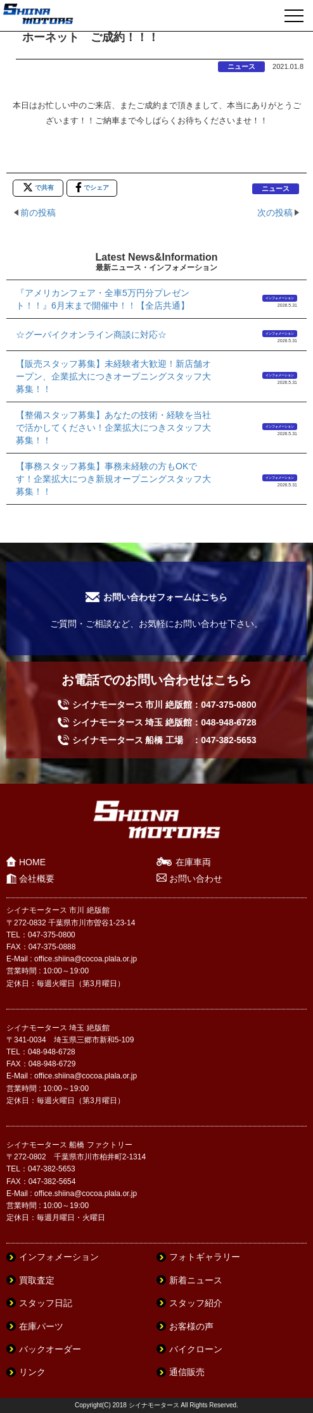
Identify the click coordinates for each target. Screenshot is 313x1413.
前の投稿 (38, 212)
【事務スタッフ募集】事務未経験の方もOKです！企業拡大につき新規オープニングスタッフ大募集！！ (113, 479)
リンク (32, 1372)
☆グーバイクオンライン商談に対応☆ (91, 335)
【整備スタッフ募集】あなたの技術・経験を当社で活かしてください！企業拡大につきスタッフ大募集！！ (113, 427)
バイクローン (195, 1349)
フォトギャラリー (204, 1257)
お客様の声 (191, 1326)
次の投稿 (275, 212)
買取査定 (36, 1280)
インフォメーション (279, 298)
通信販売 (187, 1372)
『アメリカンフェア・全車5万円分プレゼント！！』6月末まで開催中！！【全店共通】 (102, 299)
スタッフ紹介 (195, 1303)
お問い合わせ (195, 878)
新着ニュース (195, 1280)
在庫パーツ (41, 1326)
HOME (32, 862)
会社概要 (36, 878)
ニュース (241, 66)
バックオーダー (50, 1349)
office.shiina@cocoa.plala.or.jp (85, 958)
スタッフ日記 (45, 1303)
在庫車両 (193, 862)
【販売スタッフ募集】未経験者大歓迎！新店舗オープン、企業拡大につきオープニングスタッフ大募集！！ (113, 376)
